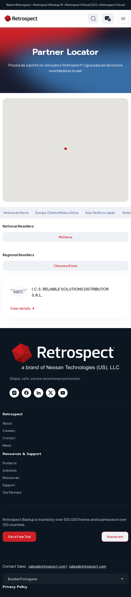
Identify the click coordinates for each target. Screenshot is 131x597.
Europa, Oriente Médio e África (57, 213)
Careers (9, 430)
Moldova (65, 237)
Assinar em (115, 537)
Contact (9, 438)
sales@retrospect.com (47, 566)
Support (9, 485)
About (7, 423)
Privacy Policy (15, 586)
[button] (108, 18)
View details (22, 308)
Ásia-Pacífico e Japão (100, 213)
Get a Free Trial (19, 537)
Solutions (10, 470)
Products (10, 463)
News (7, 445)
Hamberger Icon (123, 18)
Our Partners (12, 492)
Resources (11, 477)
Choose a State (65, 266)
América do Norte (16, 213)
